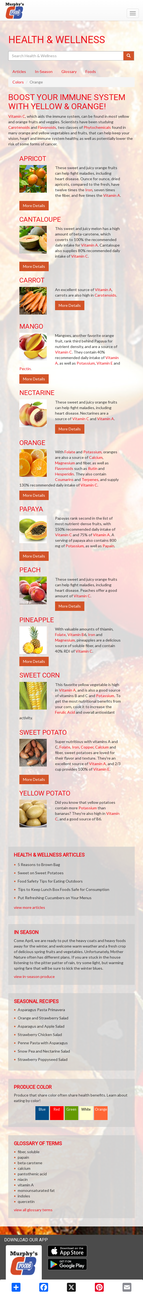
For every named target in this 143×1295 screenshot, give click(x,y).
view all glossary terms (33, 1209)
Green (71, 1109)
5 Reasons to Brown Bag (39, 864)
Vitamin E (105, 363)
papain (23, 1157)
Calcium (96, 457)
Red (57, 1109)
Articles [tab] (19, 71)
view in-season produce (34, 976)
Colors (18, 82)
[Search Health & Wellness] (66, 56)
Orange (101, 1109)
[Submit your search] (128, 56)
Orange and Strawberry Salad (43, 1018)
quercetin (26, 1201)
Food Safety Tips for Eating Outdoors (50, 881)
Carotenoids (19, 127)
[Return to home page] (71, 11)
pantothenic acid (32, 1173)
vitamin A (26, 1184)
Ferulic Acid (65, 712)
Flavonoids (47, 127)
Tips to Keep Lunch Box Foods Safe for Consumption (63, 889)
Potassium (86, 363)
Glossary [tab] (69, 71)
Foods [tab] (90, 71)
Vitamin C (16, 116)
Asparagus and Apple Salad (41, 1026)
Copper (87, 747)
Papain (108, 545)
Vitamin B (75, 634)
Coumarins (64, 479)
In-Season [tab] (44, 71)
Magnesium (65, 463)
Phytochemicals (97, 127)
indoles (24, 1196)
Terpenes (90, 479)
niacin (23, 1179)
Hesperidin (64, 474)
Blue (42, 1109)
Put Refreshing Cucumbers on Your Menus (55, 897)
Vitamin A (111, 195)
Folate (69, 451)
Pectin (25, 368)
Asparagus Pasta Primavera (41, 1009)
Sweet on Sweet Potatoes (41, 872)
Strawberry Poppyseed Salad (42, 1059)
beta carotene (30, 1162)
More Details (34, 205)
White (86, 1109)
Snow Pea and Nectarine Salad (44, 1051)
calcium (24, 1168)
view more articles (29, 907)
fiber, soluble (29, 1151)
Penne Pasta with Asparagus (43, 1042)
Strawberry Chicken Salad (40, 1034)
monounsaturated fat (36, 1190)
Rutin (92, 468)
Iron (88, 189)
